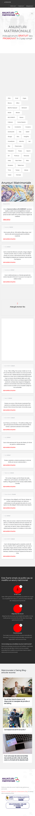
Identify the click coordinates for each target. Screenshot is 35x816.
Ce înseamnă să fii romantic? (15, 730)
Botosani (24, 108)
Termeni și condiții (5, 791)
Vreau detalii (6, 219)
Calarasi (10, 122)
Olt (9, 155)
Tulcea (17, 170)
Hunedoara (11, 141)
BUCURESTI (11, 117)
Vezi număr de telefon (9, 239)
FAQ (26, 791)
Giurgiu (10, 136)
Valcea (26, 170)
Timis (9, 170)
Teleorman (21, 165)
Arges (24, 98)
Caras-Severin (21, 122)
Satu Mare (18, 160)
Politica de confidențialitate (18, 791)
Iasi (29, 141)
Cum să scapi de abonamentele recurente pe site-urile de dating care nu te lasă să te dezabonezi (16, 758)
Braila (9, 112)
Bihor (17, 103)
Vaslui (9, 175)
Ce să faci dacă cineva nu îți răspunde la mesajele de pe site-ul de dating (17, 701)
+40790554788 (7, 2)
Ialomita (21, 141)
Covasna (28, 127)
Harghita (26, 136)
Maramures (18, 146)
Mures (20, 151)
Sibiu (27, 160)
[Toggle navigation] (32, 13)
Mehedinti (11, 151)
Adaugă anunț (29, 6)
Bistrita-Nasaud (12, 108)
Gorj (18, 136)
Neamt (28, 151)
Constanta (18, 127)
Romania (26, 155)
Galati (27, 131)
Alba (9, 98)
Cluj (9, 127)
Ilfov (9, 146)
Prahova (16, 155)
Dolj (20, 131)
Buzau (21, 117)
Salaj (9, 160)
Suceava (10, 165)
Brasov (18, 112)
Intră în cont (13, 6)
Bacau (10, 103)
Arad (16, 98)
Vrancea (18, 175)
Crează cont (20, 6)
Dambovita (11, 131)
